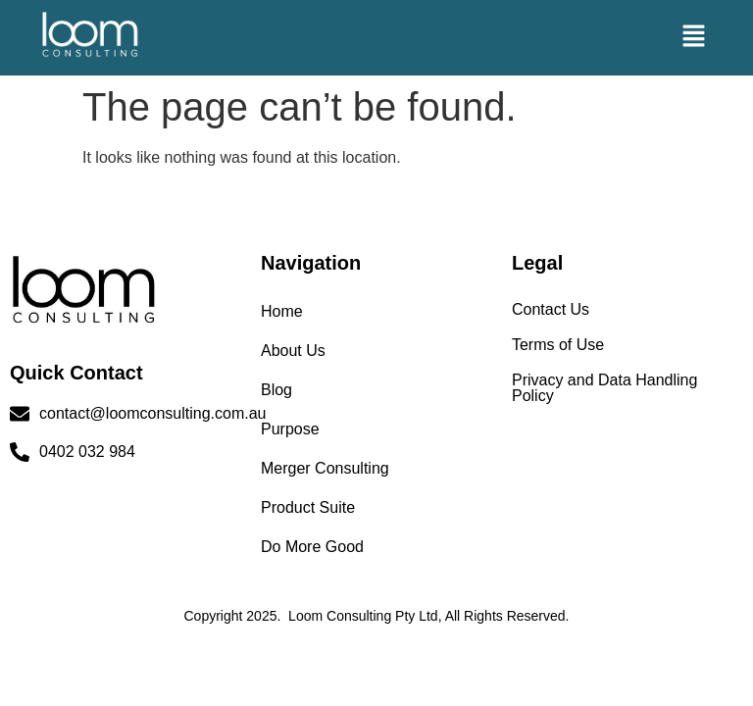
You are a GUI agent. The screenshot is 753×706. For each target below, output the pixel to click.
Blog (276, 389)
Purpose (290, 429)
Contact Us (550, 309)
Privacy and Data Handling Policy (604, 388)
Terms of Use (558, 344)
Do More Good (312, 546)
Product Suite (308, 507)
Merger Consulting (325, 468)
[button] (694, 37)
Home (282, 311)
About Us (293, 350)
